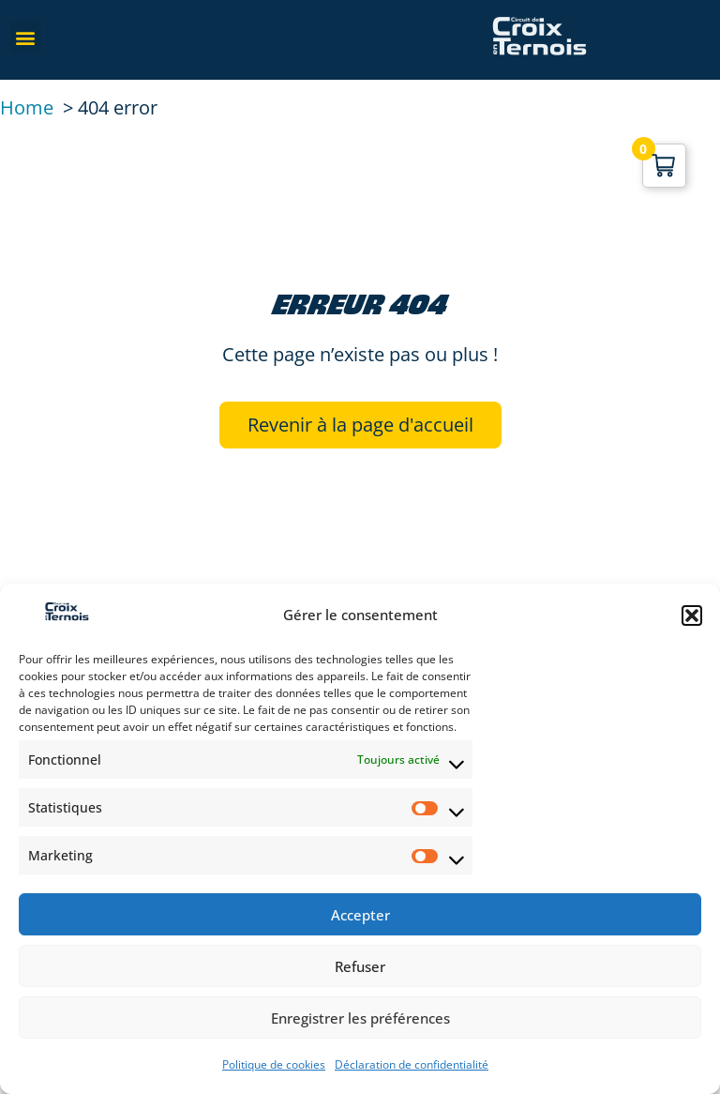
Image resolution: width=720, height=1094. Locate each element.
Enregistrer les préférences (360, 1018)
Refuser (360, 966)
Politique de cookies (273, 1064)
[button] (691, 615)
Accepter (360, 914)
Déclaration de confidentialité (411, 1064)
